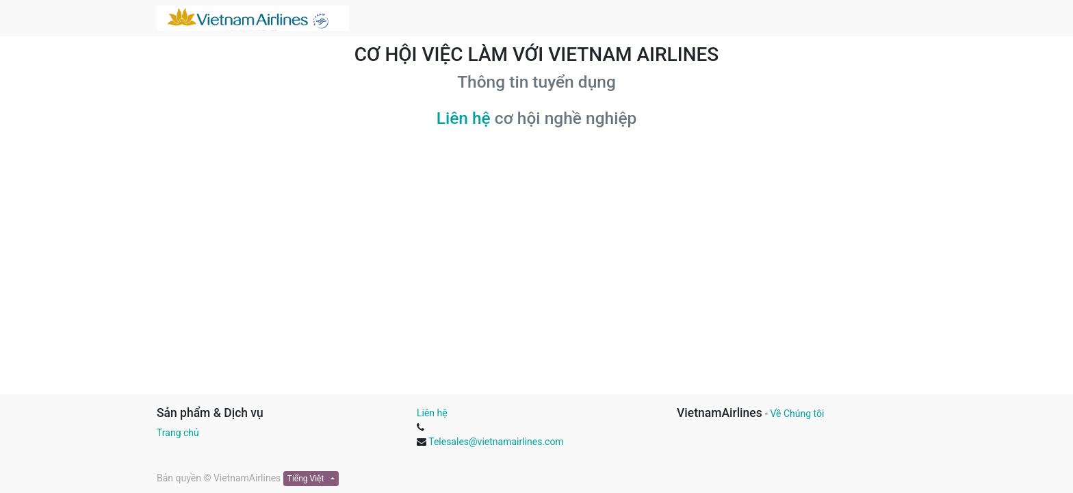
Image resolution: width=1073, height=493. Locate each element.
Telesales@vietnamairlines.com (495, 441)
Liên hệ (464, 118)
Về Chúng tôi (797, 413)
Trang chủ (178, 432)
